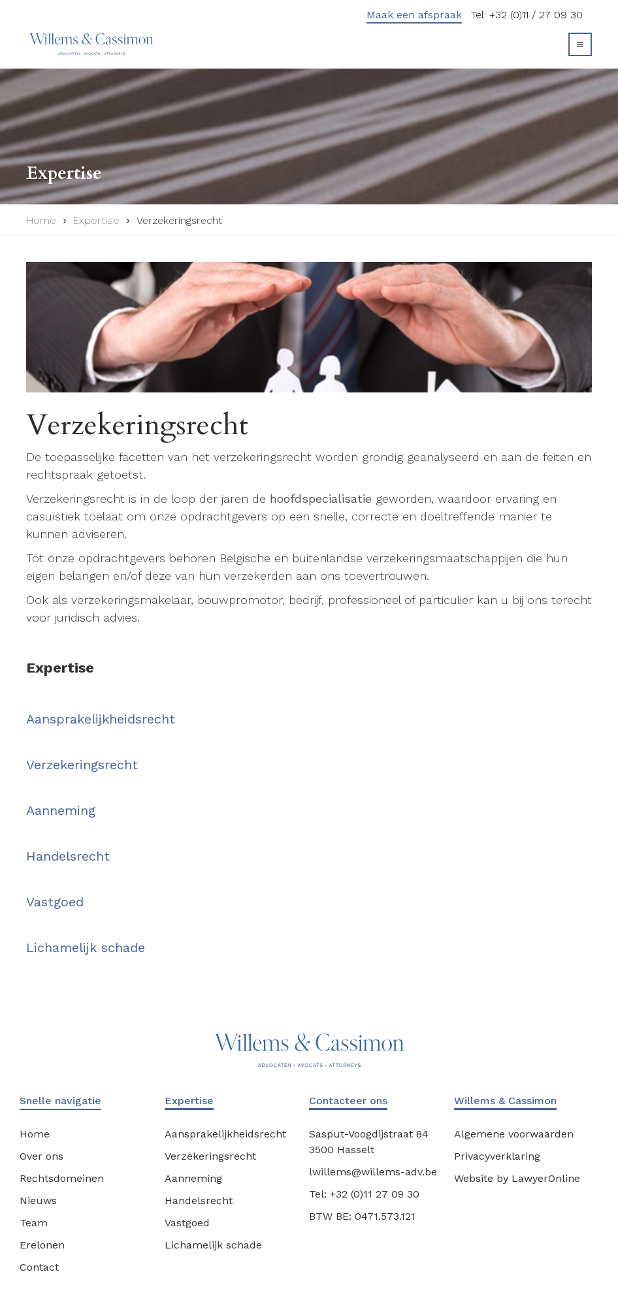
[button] (580, 44)
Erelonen (42, 1245)
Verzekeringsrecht (179, 220)
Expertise (96, 220)
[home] (88, 44)
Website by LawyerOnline (517, 1178)
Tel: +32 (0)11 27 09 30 (364, 1194)
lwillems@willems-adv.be (373, 1172)
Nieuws (38, 1200)
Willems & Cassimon (505, 1100)
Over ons (41, 1156)
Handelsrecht (68, 856)
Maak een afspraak (414, 14)
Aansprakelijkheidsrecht (100, 719)
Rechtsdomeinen (62, 1178)
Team (34, 1223)
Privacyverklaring (497, 1156)
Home (41, 220)
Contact (39, 1267)
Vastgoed (55, 902)
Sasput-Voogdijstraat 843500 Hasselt (369, 1142)
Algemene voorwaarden (514, 1134)
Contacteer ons (348, 1100)
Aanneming (60, 810)
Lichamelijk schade (85, 947)
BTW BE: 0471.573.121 (362, 1216)
